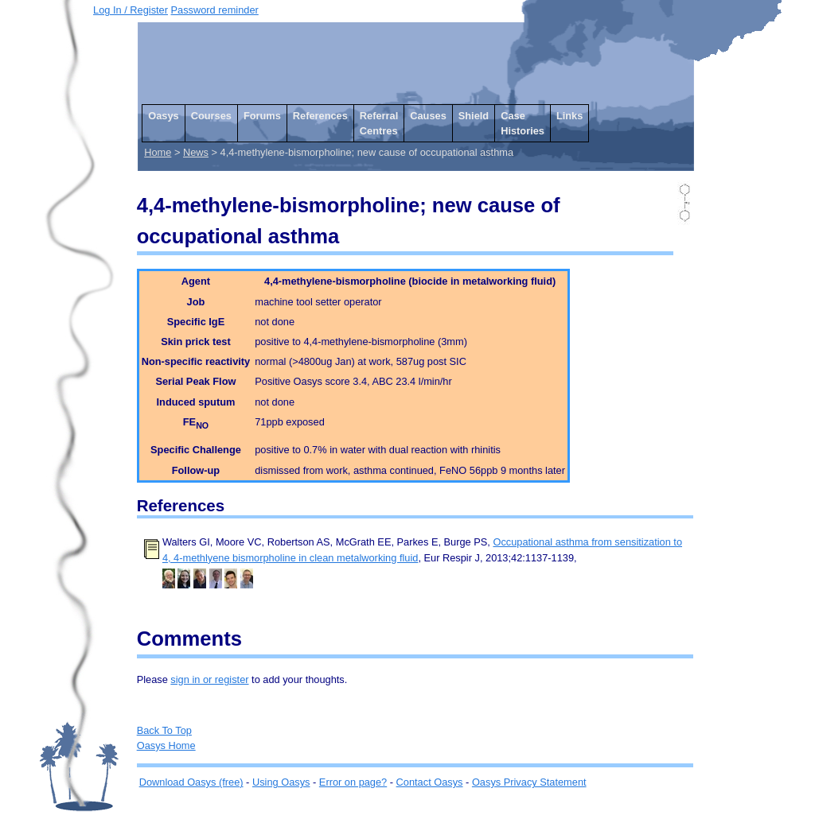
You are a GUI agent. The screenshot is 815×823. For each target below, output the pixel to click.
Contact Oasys (429, 782)
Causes (428, 116)
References (320, 116)
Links (569, 116)
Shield (473, 116)
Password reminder (215, 10)
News (196, 152)
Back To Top (164, 730)
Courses (211, 116)
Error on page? (353, 782)
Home (157, 152)
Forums (262, 116)
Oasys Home (166, 745)
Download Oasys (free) (191, 782)
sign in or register (209, 679)
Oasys (163, 116)
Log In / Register (130, 10)
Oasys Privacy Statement (529, 782)
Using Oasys (281, 782)
